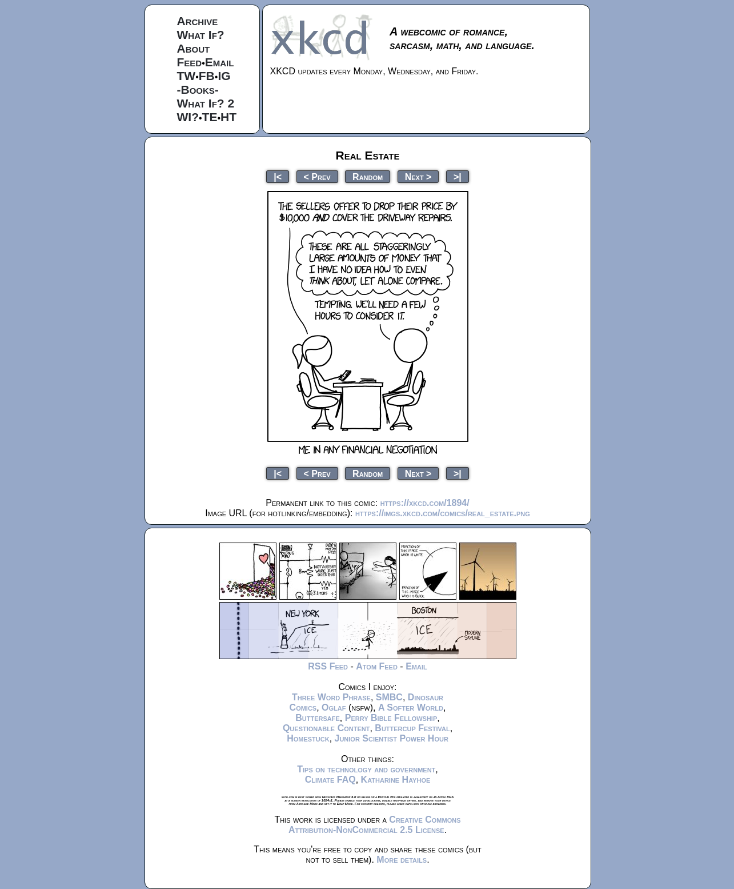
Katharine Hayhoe (396, 779)
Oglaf (334, 707)
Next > (418, 176)
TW (186, 75)
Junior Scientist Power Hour (391, 738)
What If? (200, 34)
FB (207, 75)
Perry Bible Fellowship (391, 718)
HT (228, 116)
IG (224, 75)
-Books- (198, 89)
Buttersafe (317, 718)
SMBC (389, 697)
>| (458, 176)
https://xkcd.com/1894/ (425, 503)
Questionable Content (326, 728)
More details (401, 859)
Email (219, 62)
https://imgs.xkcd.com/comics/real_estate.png (442, 513)
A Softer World (410, 707)
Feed (189, 62)
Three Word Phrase (331, 697)
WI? (188, 116)
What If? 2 (206, 103)
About (193, 48)
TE (210, 116)
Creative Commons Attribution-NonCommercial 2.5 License (374, 825)
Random (367, 176)
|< (278, 176)
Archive (197, 20)
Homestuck (308, 738)
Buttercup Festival (412, 728)
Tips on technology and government (366, 769)
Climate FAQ (330, 779)
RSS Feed (328, 666)
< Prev (317, 176)
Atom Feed (377, 666)
